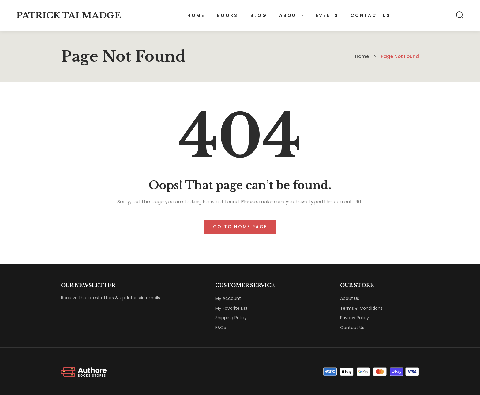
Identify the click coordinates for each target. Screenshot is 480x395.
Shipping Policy (231, 318)
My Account (228, 298)
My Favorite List (231, 308)
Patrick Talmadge (69, 15)
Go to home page (240, 227)
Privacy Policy (354, 318)
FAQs (220, 327)
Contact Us (352, 327)
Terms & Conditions (361, 308)
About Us (349, 298)
